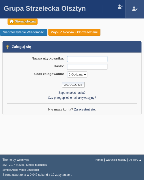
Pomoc (99, 159)
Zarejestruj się (84, 109)
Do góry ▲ (135, 159)
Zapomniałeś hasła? (72, 92)
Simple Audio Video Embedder (21, 169)
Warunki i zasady (116, 159)
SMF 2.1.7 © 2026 (14, 164)
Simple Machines (36, 164)
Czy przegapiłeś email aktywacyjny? (72, 98)
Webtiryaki (23, 159)
